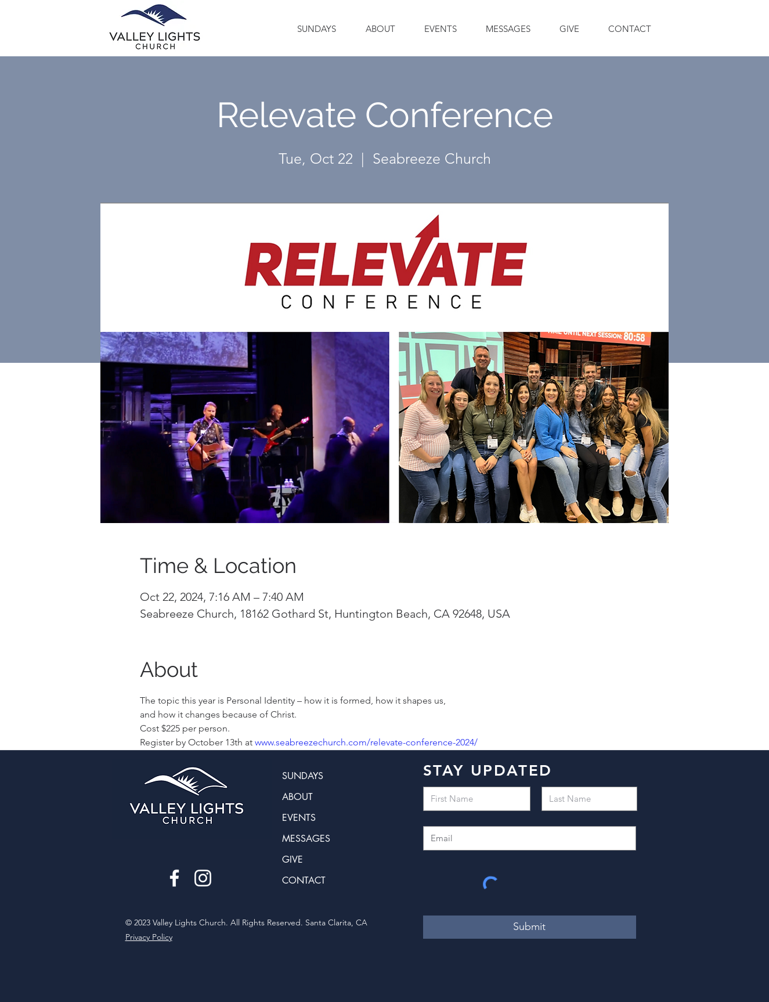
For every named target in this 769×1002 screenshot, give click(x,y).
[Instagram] (203, 878)
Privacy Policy (148, 937)
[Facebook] (174, 878)
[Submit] (529, 927)
